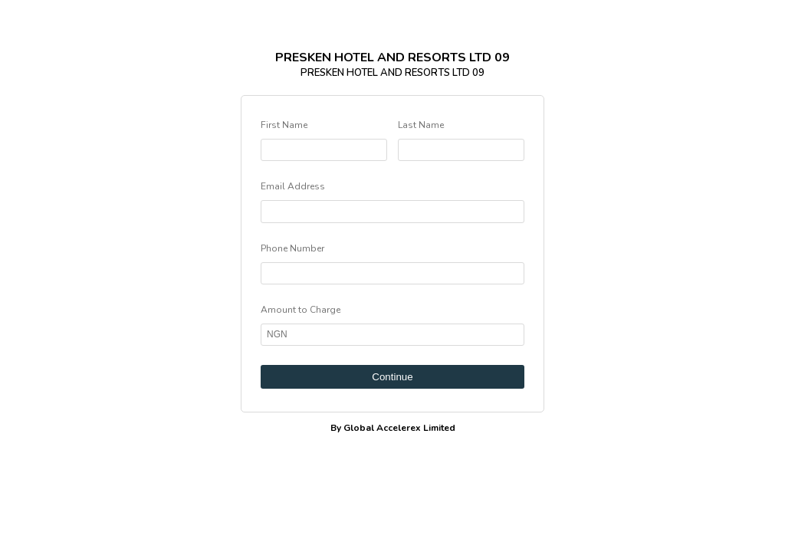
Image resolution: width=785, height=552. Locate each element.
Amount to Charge (300, 310)
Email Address (293, 186)
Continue (392, 377)
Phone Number (292, 248)
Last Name (421, 125)
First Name (284, 125)
